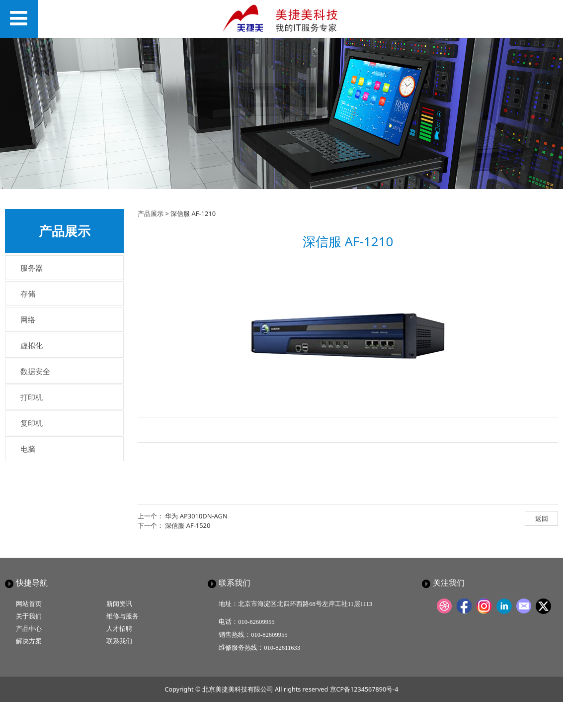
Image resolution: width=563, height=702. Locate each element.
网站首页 (29, 604)
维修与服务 (122, 616)
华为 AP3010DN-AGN (196, 515)
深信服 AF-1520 (187, 525)
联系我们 (119, 641)
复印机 (31, 423)
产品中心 (29, 628)
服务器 (31, 268)
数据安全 (35, 371)
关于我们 (29, 616)
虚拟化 (31, 345)
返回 (541, 518)
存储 (27, 294)
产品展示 (150, 213)
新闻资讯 (119, 604)
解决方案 (29, 641)
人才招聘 (119, 628)
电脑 (27, 449)
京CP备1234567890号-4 (364, 689)
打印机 (31, 397)
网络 (27, 319)
